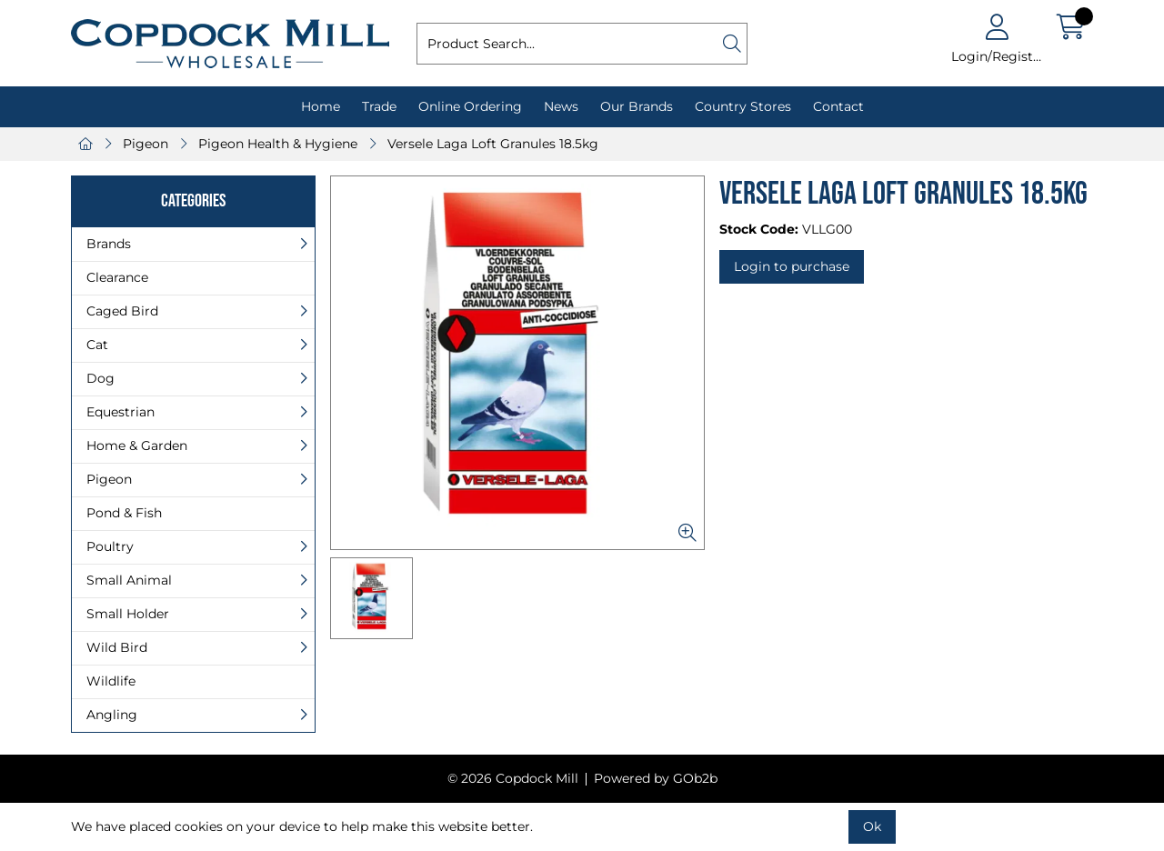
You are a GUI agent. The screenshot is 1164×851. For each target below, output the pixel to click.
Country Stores (743, 106)
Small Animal (129, 580)
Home (320, 106)
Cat (97, 344)
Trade (379, 106)
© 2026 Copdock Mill (512, 778)
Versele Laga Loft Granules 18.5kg (492, 143)
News (561, 106)
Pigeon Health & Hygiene (277, 143)
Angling (111, 714)
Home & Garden (136, 445)
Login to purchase (791, 266)
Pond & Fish (124, 513)
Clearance (117, 277)
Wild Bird (116, 647)
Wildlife (110, 681)
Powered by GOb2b (655, 778)
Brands (108, 243)
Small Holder (127, 614)
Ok (872, 826)
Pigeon (145, 143)
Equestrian (120, 412)
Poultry (110, 546)
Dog (100, 378)
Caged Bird (122, 311)
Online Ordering (470, 106)
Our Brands (636, 106)
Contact (838, 106)
